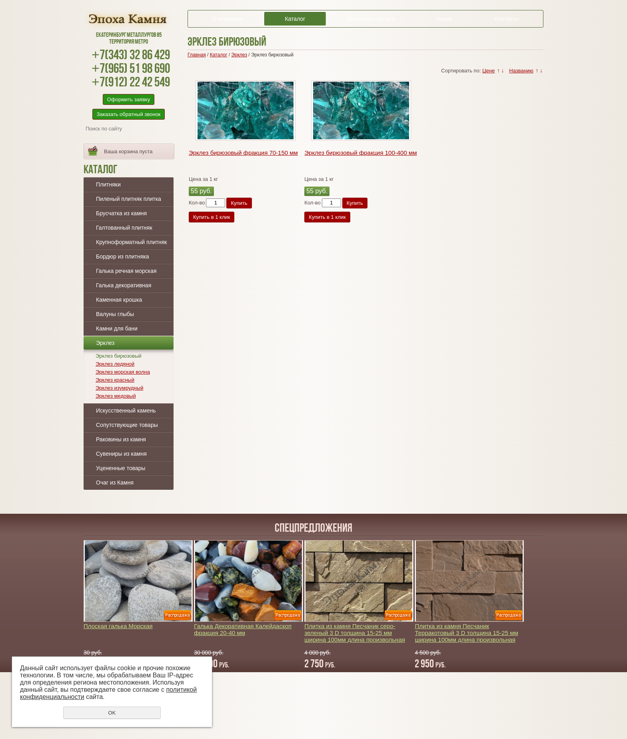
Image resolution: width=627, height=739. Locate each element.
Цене (488, 71)
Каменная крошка (119, 299)
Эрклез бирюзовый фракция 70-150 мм (243, 152)
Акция (444, 19)
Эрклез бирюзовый (119, 356)
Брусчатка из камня (121, 213)
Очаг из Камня (115, 482)
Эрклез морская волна (123, 372)
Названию (521, 71)
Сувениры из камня (121, 454)
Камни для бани (117, 328)
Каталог (295, 19)
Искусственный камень (126, 410)
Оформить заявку (128, 99)
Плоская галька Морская (118, 626)
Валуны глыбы (115, 314)
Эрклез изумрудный (119, 388)
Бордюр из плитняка (122, 256)
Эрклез (105, 343)
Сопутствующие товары (127, 425)
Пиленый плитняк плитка (128, 199)
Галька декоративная (123, 285)
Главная (197, 55)
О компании (227, 19)
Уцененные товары (121, 468)
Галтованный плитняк (124, 227)
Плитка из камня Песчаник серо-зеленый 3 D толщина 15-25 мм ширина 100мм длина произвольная (354, 633)
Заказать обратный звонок (129, 114)
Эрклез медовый (116, 396)
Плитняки (108, 184)
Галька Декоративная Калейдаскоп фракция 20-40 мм (243, 629)
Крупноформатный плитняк (131, 242)
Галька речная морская (126, 271)
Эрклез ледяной (115, 364)
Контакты (507, 19)
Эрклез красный (115, 380)
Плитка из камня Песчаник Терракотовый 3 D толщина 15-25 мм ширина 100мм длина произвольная (466, 633)
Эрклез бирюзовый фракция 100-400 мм (360, 152)
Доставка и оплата (371, 19)
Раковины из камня (121, 439)
